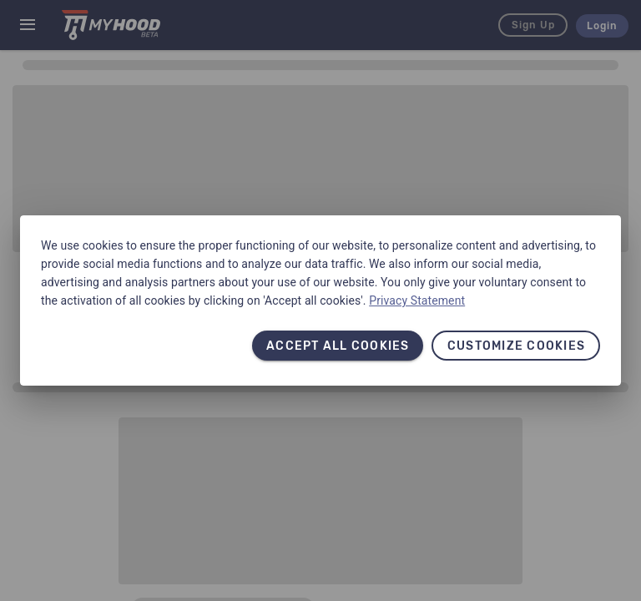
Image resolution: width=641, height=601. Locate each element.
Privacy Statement (417, 300)
